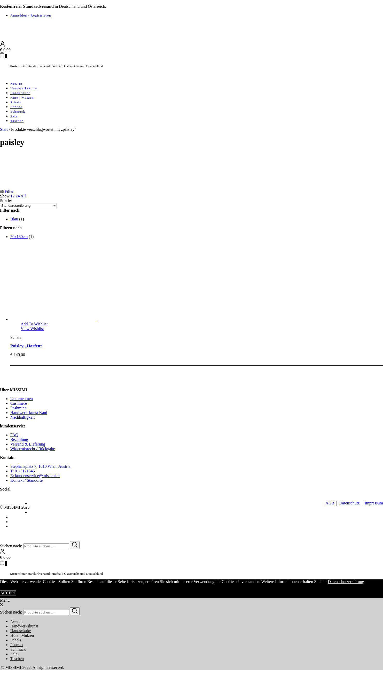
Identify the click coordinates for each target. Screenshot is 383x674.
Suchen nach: (11, 546)
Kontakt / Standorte (26, 480)
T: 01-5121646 (22, 471)
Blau (14, 219)
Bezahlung (19, 439)
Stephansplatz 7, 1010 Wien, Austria (40, 466)
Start (4, 129)
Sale (14, 116)
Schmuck (17, 111)
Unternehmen (21, 398)
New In (16, 84)
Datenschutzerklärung (346, 581)
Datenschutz (349, 503)
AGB (329, 503)
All (23, 196)
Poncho (16, 107)
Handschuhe (20, 93)
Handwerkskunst (24, 88)
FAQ (14, 435)
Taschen (17, 121)
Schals (15, 102)
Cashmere (18, 403)
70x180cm (19, 236)
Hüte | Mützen (22, 97)
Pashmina (18, 408)
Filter (7, 191)
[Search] (75, 545)
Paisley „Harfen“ (26, 345)
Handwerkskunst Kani (28, 412)
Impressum (374, 503)
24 (17, 196)
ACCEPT (8, 593)
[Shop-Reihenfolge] (28, 205)
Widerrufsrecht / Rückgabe (32, 449)
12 (12, 196)
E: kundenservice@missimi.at (35, 475)
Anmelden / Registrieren (30, 15)
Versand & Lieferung (27, 444)
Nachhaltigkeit (22, 417)
